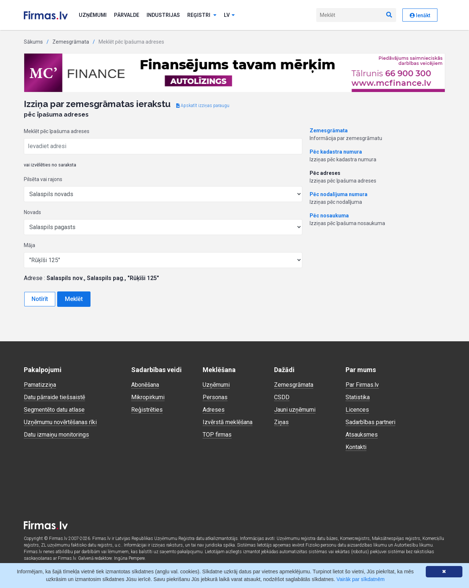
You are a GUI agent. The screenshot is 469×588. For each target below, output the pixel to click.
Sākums (33, 42)
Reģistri (202, 15)
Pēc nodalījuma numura (339, 194)
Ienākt (420, 15)
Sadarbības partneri (370, 422)
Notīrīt (40, 298)
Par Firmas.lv (362, 384)
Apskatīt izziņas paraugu (202, 105)
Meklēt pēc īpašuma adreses (56, 131)
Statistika (358, 397)
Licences (357, 409)
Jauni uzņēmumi (294, 409)
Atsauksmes (362, 434)
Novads (32, 212)
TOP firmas (217, 434)
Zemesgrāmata (70, 42)
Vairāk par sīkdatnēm (360, 579)
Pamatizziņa (40, 384)
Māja (29, 245)
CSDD (281, 397)
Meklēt (74, 298)
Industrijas (163, 15)
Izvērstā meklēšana (227, 422)
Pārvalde (126, 15)
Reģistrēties (147, 409)
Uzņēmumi (93, 15)
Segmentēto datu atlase (54, 409)
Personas (215, 397)
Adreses (214, 409)
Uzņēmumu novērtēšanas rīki (60, 422)
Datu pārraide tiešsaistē (54, 397)
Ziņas (281, 422)
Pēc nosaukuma (329, 215)
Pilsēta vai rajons (43, 179)
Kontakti (356, 447)
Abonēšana (145, 384)
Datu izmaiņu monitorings (56, 434)
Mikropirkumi (148, 397)
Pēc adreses (325, 173)
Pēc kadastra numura (336, 152)
